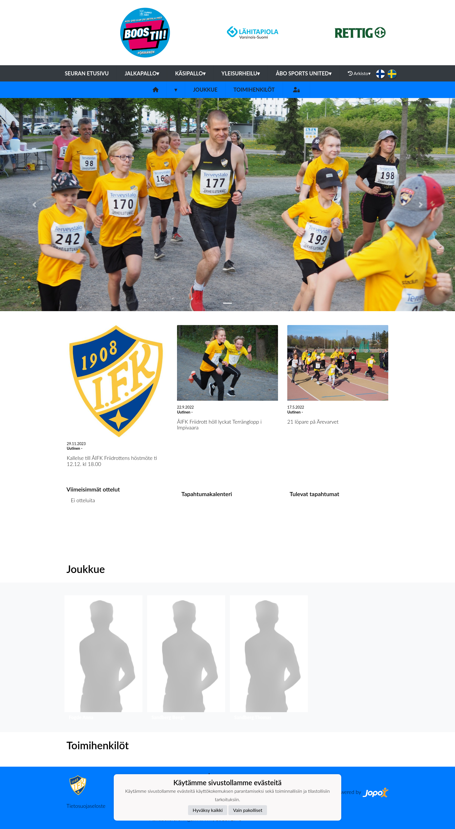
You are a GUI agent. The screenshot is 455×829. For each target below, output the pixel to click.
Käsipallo (190, 73)
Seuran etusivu (87, 73)
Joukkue (205, 89)
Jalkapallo (142, 73)
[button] (34, 204)
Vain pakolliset (247, 810)
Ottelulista (80, 522)
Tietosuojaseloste (85, 806)
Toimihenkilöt (254, 89)
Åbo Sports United (303, 73)
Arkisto (359, 73)
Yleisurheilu (240, 73)
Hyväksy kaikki (208, 810)
